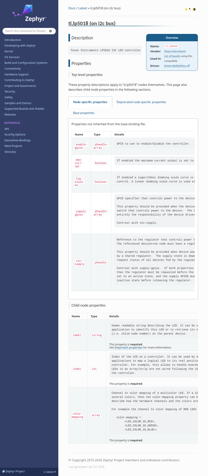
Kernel (8, 51)
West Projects (13, 146)
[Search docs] (29, 31)
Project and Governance (20, 86)
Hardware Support (16, 74)
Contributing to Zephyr (19, 80)
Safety (8, 97)
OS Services (12, 57)
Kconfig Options (14, 134)
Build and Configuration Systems (25, 63)
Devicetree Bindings (17, 140)
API (6, 129)
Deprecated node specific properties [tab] (141, 102)
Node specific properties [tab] (90, 102)
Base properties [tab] (83, 113)
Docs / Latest (77, 8)
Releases (10, 114)
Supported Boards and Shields (24, 108)
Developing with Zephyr (20, 45)
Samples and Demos (17, 103)
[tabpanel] (133, 209)
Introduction (12, 40)
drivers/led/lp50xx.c (175, 65)
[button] (50, 31)
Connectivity (12, 68)
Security (9, 91)
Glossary (10, 151)
